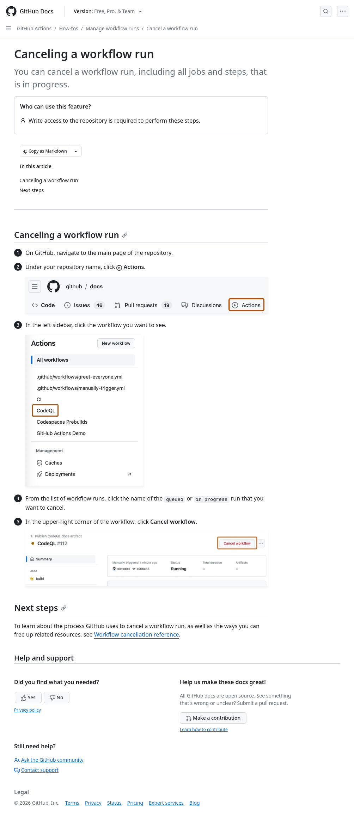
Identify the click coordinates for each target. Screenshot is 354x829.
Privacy (93, 802)
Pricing (135, 802)
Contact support (36, 770)
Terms (72, 802)
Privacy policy (27, 710)
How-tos (68, 28)
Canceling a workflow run (71, 234)
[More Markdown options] (76, 151)
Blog (194, 802)
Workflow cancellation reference (136, 634)
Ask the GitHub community (49, 759)
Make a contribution (213, 717)
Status (114, 802)
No (56, 697)
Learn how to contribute (204, 729)
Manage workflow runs (112, 28)
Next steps (40, 607)
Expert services (166, 802)
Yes (28, 697)
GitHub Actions (34, 28)
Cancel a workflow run (172, 28)
